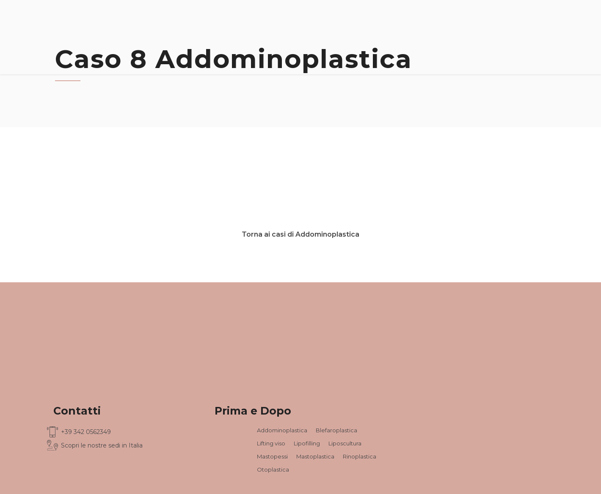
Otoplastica (273, 469)
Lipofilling (307, 443)
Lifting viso (271, 443)
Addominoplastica (282, 430)
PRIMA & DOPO (227, 437)
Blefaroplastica (336, 430)
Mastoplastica (315, 456)
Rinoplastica (359, 456)
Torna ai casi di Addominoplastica (300, 234)
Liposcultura (344, 443)
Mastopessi (272, 456)
